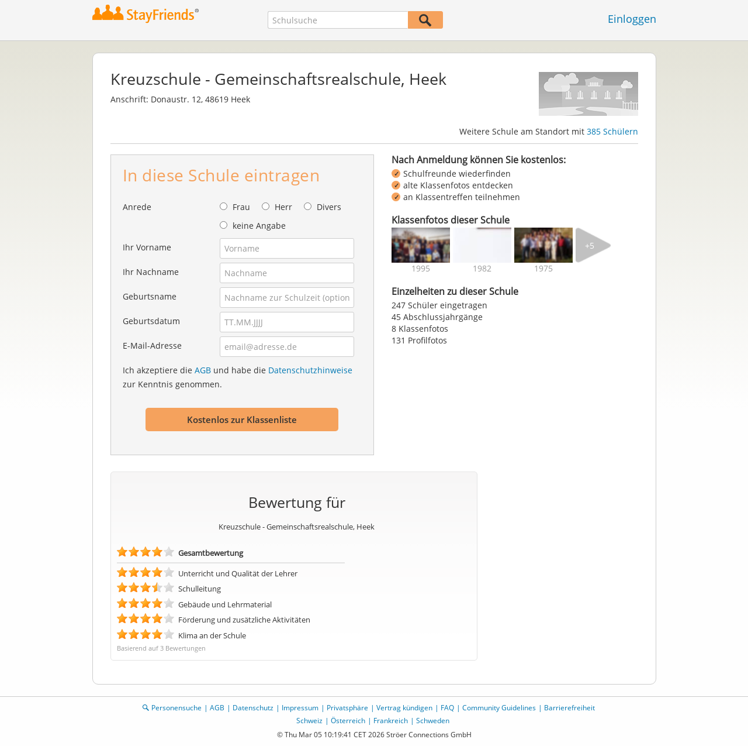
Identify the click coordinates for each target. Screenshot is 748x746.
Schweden (432, 721)
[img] (421, 245)
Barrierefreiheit (569, 708)
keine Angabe (259, 225)
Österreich (348, 721)
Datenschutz (253, 708)
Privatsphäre (347, 708)
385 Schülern (612, 131)
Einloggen (632, 19)
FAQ (447, 708)
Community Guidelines (499, 708)
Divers (329, 206)
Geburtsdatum (151, 320)
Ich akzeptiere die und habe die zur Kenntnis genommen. (237, 377)
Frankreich (390, 721)
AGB (203, 370)
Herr (283, 206)
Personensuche (176, 708)
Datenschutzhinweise (310, 370)
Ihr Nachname (151, 271)
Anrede (137, 206)
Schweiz (309, 721)
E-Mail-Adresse (152, 345)
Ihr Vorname (147, 247)
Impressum (300, 708)
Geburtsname (149, 296)
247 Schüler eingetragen (439, 305)
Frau (241, 206)
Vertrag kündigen (404, 708)
